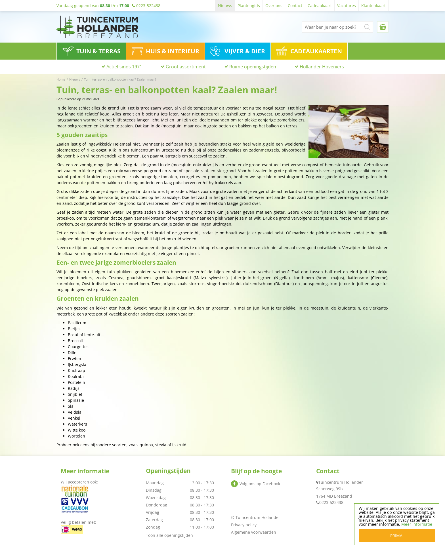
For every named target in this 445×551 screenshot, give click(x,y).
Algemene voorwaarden (253, 532)
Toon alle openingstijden (169, 535)
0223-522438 (331, 502)
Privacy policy (244, 524)
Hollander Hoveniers (322, 67)
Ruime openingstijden (252, 67)
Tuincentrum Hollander (340, 482)
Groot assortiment (186, 67)
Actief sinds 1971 (124, 67)
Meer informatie (416, 524)
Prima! (397, 535)
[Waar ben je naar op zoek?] (337, 27)
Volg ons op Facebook (260, 483)
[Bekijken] (383, 27)
